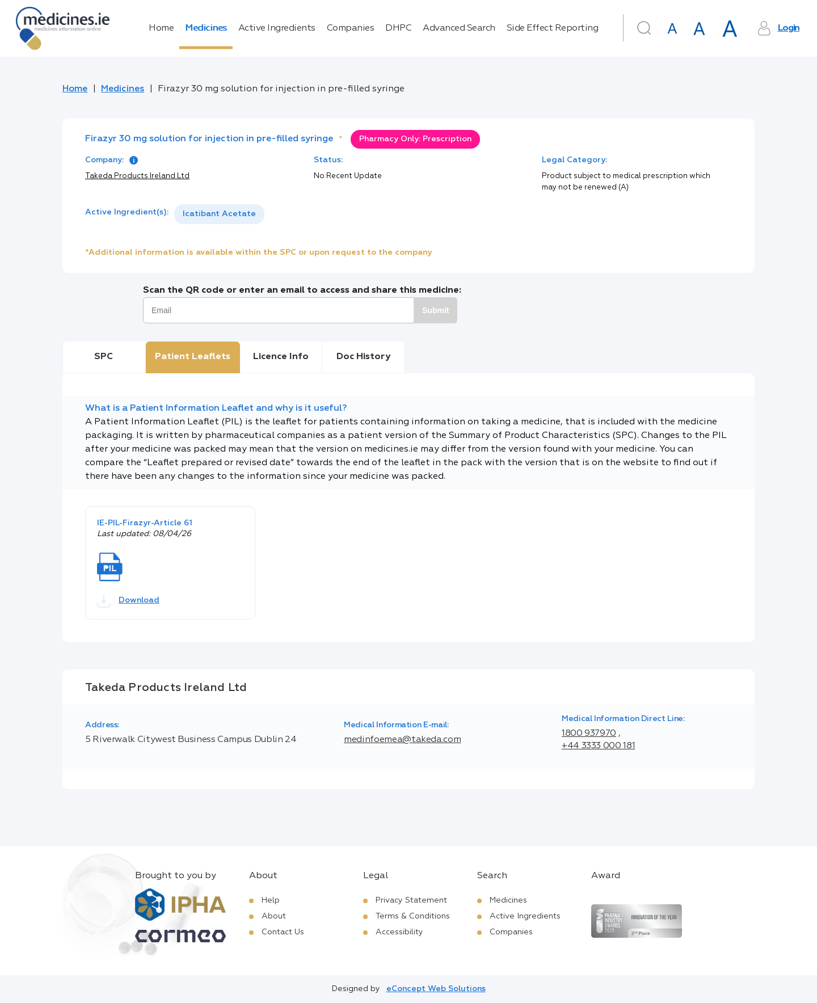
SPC (103, 356)
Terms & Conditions (413, 916)
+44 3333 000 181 (598, 746)
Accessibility (399, 932)
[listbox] (219, 214)
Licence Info (281, 356)
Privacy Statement (411, 900)
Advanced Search (459, 28)
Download (128, 601)
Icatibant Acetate (219, 214)
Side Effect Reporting (553, 28)
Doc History (363, 356)
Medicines (206, 28)
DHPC (398, 28)
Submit (435, 310)
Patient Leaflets (192, 356)
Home (161, 28)
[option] (219, 214)
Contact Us (283, 932)
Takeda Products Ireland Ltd (137, 176)
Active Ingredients (276, 28)
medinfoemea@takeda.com (402, 739)
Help (271, 900)
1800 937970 (589, 733)
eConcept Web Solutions (436, 989)
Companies (350, 28)
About (274, 916)
